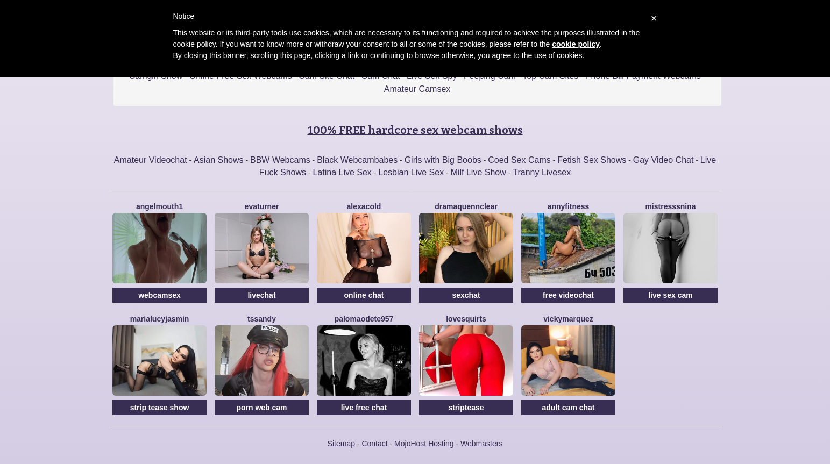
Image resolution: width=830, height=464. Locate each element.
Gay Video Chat (663, 160)
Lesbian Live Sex (411, 172)
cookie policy (576, 44)
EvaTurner (262, 206)
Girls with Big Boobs (443, 160)
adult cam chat (568, 407)
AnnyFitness (569, 206)
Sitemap (341, 443)
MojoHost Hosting (424, 443)
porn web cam (261, 407)
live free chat (364, 407)
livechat (261, 295)
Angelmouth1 (159, 206)
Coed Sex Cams (519, 160)
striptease (466, 407)
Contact (374, 443)
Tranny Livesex (542, 172)
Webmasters (481, 443)
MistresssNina (670, 206)
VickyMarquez (568, 319)
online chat (364, 295)
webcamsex (159, 295)
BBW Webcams (280, 160)
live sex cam (670, 295)
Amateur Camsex (417, 89)
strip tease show (159, 407)
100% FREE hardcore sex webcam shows (415, 130)
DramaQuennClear (466, 206)
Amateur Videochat (150, 160)
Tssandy (261, 319)
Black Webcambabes (357, 160)
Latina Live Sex (342, 172)
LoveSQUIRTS (466, 319)
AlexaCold (364, 206)
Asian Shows (219, 160)
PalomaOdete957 (364, 319)
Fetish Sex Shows (591, 160)
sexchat (466, 295)
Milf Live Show (478, 172)
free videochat (568, 295)
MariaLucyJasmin (159, 319)
